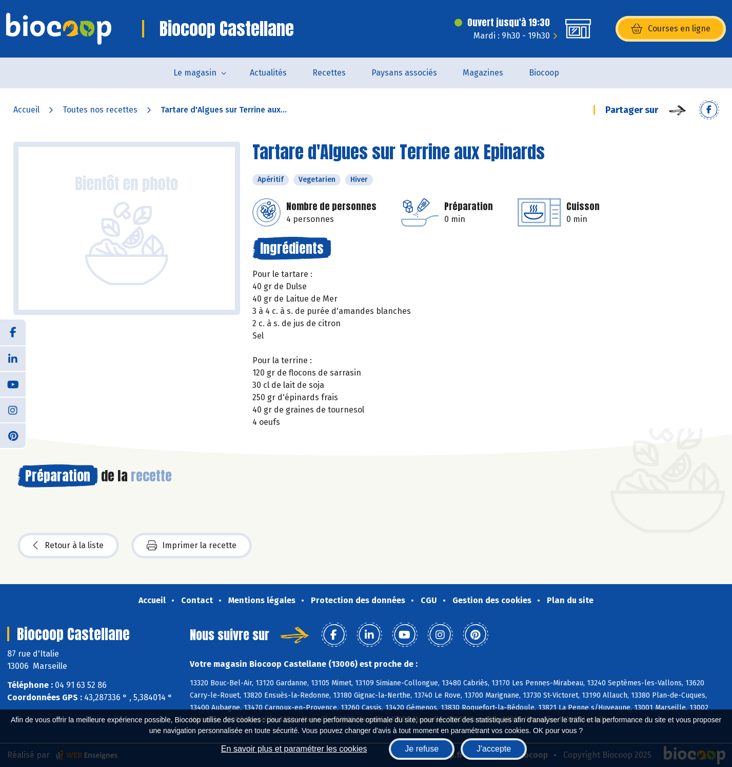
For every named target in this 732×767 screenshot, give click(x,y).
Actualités (268, 73)
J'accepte (494, 748)
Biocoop (544, 73)
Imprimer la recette (191, 545)
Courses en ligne (670, 29)
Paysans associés (404, 73)
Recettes (329, 73)
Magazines (483, 73)
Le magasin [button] (194, 73)
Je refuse (422, 748)
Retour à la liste (68, 545)
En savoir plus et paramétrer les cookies (294, 748)
